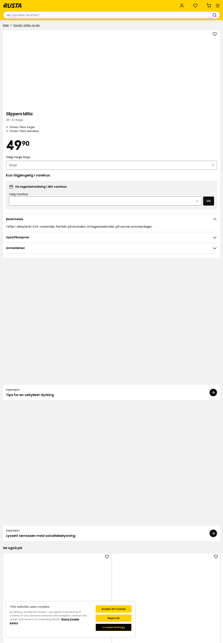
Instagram (179, 571)
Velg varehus (154, 147)
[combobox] (80, 15)
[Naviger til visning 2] (114, 434)
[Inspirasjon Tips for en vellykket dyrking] (57, 262)
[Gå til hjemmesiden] (17, 15)
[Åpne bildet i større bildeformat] (128, 131)
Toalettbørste (155, 497)
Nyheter (69, 26)
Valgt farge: (152, 106)
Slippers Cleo (25, 389)
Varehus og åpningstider (97, 571)
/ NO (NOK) (199, 4)
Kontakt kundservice (46, 571)
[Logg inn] (177, 15)
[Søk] (124, 15)
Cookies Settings (113, 627)
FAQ (134, 579)
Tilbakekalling (41, 582)
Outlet (86, 26)
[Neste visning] (215, 389)
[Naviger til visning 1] (109, 434)
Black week (88, 575)
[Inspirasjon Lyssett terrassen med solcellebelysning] (166, 262)
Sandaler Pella (155, 389)
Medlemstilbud (141, 571)
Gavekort (39, 586)
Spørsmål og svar (44, 575)
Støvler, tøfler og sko (28, 35)
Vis (199, 154)
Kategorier (101, 4)
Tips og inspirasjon (43, 26)
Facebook (179, 575)
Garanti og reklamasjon (48, 590)
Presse (85, 594)
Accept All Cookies (114, 609)
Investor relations (92, 598)
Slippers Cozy (198, 497)
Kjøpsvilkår (39, 579)
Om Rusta (87, 582)
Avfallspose (25, 497)
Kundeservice (13, 4)
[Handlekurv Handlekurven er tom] (211, 15)
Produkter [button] (13, 26)
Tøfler (111, 389)
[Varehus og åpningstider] (153, 15)
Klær (7, 35)
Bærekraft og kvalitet (45, 4)
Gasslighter (68, 497)
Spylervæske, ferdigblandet (111, 499)
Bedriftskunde (76, 4)
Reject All (114, 618)
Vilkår (134, 575)
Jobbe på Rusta (91, 590)
